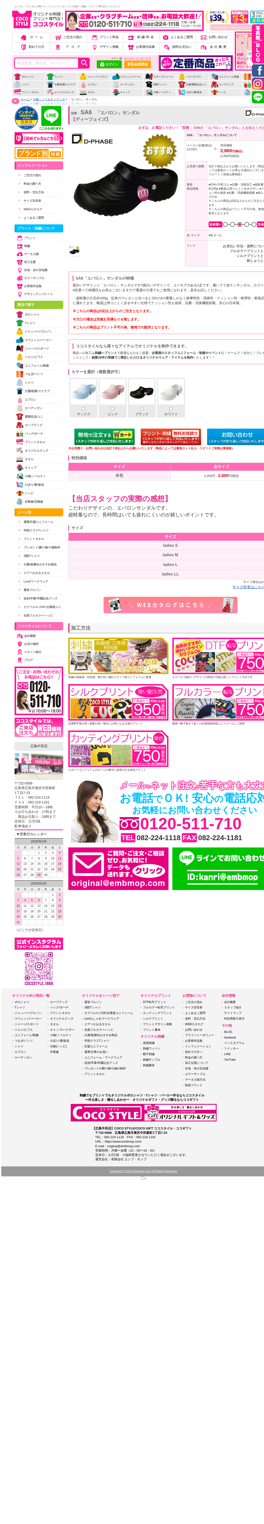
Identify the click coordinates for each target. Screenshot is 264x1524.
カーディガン (123, 84)
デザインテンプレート (34, 294)
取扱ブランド (193, 1085)
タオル (87, 92)
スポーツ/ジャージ (159, 76)
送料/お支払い (177, 47)
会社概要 (214, 47)
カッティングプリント (157, 1013)
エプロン (88, 84)
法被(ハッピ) (58, 1046)
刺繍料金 (141, 37)
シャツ (21, 84)
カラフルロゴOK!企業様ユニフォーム (108, 1013)
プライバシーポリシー (199, 1035)
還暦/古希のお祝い (96, 1052)
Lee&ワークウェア (33, 581)
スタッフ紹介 (29, 652)
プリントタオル (26, 92)
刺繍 (23, 246)
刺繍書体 (149, 1065)
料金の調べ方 (29, 183)
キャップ (121, 92)
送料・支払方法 (31, 192)
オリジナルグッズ (60, 92)
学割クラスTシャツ (33, 530)
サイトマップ (233, 1013)
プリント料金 (105, 37)
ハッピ (218, 92)
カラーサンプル (30, 278)
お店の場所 (27, 644)
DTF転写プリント (154, 1002)
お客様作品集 (141, 47)
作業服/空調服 (29, 501)
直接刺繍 (149, 1043)
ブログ (68, 47)
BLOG (228, 1032)
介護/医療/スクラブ (60, 84)
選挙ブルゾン (29, 590)
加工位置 (26, 262)
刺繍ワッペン (151, 1048)
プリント (26, 238)
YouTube (230, 1059)
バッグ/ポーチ (29, 433)
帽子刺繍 (149, 1054)
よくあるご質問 (177, 37)
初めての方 (32, 47)
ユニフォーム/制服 (225, 76)
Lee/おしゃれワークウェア (101, 1018)
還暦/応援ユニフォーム (35, 522)
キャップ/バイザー (62, 1029)
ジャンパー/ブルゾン (93, 79)
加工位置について (196, 1063)
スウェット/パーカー (126, 79)
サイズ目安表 (29, 200)
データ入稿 (27, 254)
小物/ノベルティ (158, 92)
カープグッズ (222, 84)
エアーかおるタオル (34, 573)
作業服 (54, 1052)
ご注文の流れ (68, 37)
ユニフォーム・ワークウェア (103, 1057)
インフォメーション (198, 1046)
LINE (227, 1054)
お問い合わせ (214, 37)
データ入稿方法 (195, 1079)
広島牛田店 (38, 746)
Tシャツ (54, 76)
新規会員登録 (137, 64)
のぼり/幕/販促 (190, 92)
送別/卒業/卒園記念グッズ (37, 598)
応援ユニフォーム (96, 1046)
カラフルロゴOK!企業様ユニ (39, 607)
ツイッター (231, 1048)
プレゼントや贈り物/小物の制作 (105, 1068)
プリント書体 (151, 1029)
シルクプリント (153, 1018)
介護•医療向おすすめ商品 (37, 564)
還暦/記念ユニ (29, 416)
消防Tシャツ (156, 84)
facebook (230, 1037)
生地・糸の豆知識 (31, 270)
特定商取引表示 (234, 1018)
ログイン (109, 65)
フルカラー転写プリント (159, 1007)
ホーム (32, 37)
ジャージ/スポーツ (32, 348)
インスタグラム (234, 1043)
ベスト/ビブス (189, 76)
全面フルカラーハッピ (35, 615)
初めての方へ (193, 1052)
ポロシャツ (24, 76)
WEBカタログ (30, 209)
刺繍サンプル (151, 1059)
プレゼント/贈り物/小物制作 (39, 547)
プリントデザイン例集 (157, 1024)
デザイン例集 (105, 47)
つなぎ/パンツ (29, 374)
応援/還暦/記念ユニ (192, 84)
